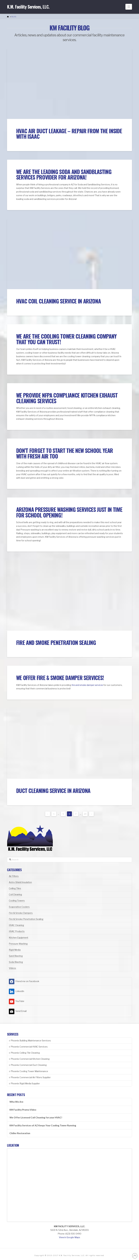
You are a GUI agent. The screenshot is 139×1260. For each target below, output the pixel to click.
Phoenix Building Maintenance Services (30, 1040)
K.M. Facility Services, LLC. (28, 7)
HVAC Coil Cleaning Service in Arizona (58, 301)
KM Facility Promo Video (22, 1109)
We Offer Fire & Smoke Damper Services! (60, 678)
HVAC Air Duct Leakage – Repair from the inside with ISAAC (69, 133)
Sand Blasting (16, 956)
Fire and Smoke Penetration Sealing (56, 642)
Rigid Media (15, 949)
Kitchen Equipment (18, 937)
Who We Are (16, 1101)
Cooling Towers (17, 900)
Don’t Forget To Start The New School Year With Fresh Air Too (64, 453)
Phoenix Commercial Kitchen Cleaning (29, 1059)
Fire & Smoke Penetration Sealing (26, 919)
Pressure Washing (18, 943)
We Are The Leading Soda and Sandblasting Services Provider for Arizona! (64, 174)
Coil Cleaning (15, 894)
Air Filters (14, 876)
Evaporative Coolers (19, 907)
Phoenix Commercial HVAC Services (28, 1046)
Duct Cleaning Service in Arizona (53, 790)
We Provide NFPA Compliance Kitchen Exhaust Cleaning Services (67, 398)
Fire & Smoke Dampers (21, 913)
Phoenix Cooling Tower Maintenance (28, 1071)
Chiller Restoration (19, 1133)
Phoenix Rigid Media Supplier (24, 1083)
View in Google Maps (69, 1237)
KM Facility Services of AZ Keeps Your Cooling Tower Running (42, 1125)
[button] (128, 7)
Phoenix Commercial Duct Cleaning (28, 1065)
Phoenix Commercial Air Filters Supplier (30, 1077)
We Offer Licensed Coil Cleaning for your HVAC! (35, 1117)
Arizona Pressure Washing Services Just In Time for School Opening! (69, 512)
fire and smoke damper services (87, 685)
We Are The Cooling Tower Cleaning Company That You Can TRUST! (66, 339)
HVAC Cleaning (16, 925)
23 (85, 814)
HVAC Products (17, 931)
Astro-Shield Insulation (20, 882)
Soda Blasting (16, 962)
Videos (12, 968)
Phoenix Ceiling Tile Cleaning (24, 1052)
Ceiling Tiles (15, 888)
